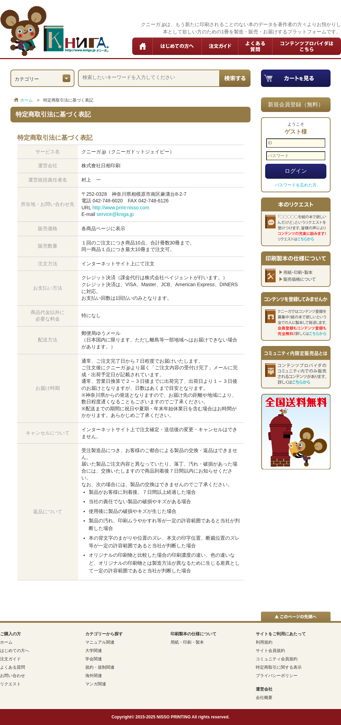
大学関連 (93, 650)
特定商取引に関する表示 (279, 667)
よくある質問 (255, 46)
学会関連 (93, 658)
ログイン (296, 171)
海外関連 (93, 675)
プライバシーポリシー (277, 675)
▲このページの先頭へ (296, 616)
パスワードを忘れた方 (296, 185)
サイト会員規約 (270, 650)
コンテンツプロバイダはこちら (306, 46)
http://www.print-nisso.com (120, 207)
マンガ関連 (95, 684)
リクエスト (10, 684)
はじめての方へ (177, 46)
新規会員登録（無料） (296, 104)
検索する (235, 78)
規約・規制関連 (99, 667)
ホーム (142, 46)
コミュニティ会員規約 (277, 658)
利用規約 (264, 642)
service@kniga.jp (115, 214)
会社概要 (264, 697)
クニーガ (54, 30)
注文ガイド (220, 46)
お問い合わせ (12, 675)
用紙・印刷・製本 (187, 642)
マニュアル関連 (99, 642)
